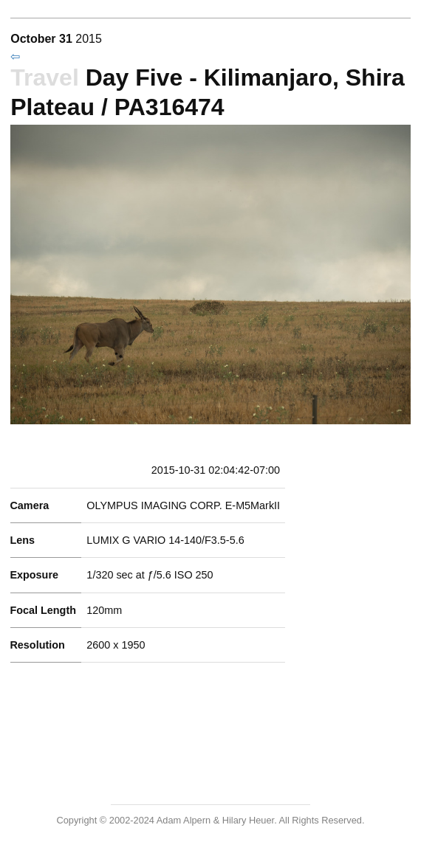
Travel (44, 77)
